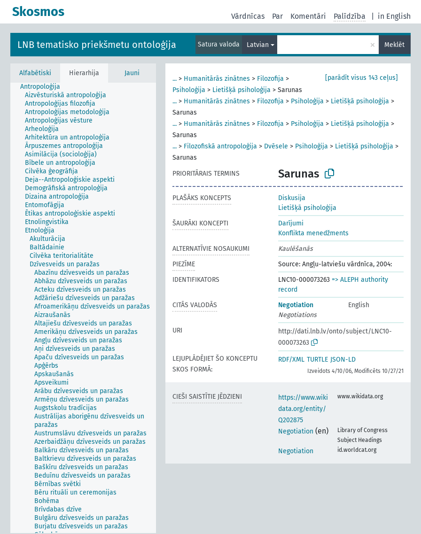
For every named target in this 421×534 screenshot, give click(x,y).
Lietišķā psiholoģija (241, 90)
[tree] (83, 308)
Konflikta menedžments (313, 233)
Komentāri (308, 16)
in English (394, 16)
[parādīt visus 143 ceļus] (361, 78)
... (174, 79)
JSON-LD (343, 360)
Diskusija (291, 198)
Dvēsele (276, 146)
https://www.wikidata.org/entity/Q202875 (303, 409)
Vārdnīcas (248, 16)
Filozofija (270, 79)
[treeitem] (44, 87)
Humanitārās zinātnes (217, 79)
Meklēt (394, 45)
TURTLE (317, 360)
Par (277, 16)
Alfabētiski (35, 73)
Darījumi (291, 223)
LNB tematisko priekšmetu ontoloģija (96, 44)
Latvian (258, 45)
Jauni (132, 73)
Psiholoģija (188, 90)
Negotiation (295, 305)
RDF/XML (291, 360)
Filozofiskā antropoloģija (220, 146)
